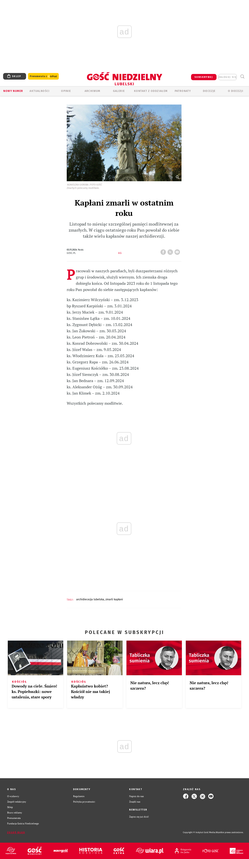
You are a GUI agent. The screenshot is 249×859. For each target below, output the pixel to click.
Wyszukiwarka (242, 76)
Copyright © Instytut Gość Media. (199, 832)
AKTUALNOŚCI (39, 91)
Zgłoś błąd (16, 832)
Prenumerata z (43, 76)
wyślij (177, 251)
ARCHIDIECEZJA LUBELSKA (90, 599)
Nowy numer (13, 91)
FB (163, 251)
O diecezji (235, 91)
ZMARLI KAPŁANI (114, 599)
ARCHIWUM (92, 91)
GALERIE (119, 91)
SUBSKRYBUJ (204, 77)
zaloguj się (228, 77)
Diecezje (209, 91)
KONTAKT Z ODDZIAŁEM (151, 91)
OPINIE (66, 91)
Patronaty (183, 91)
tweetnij (170, 251)
